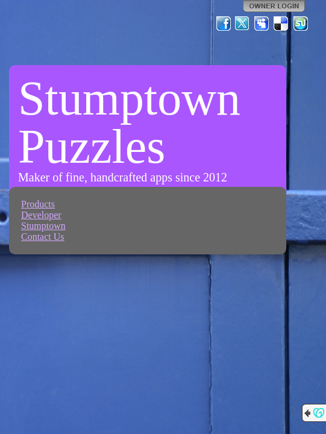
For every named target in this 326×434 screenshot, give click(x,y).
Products (38, 204)
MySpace (262, 23)
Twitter (242, 23)
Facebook (223, 23)
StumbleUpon (300, 23)
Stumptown (43, 226)
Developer (41, 215)
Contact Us (42, 236)
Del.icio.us (281, 23)
